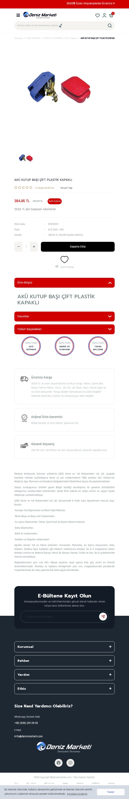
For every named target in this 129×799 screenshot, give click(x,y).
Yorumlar (23, 316)
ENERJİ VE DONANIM (64, 348)
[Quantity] (26, 246)
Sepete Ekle (78, 247)
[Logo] (40, 15)
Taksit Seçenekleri (29, 329)
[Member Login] (104, 15)
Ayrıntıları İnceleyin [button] (77, 793)
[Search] (64, 25)
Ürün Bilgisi (24, 283)
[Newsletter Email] (64, 617)
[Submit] (103, 616)
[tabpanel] (27, 159)
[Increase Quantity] (34, 246)
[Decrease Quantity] (18, 246)
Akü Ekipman (31, 348)
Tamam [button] (110, 792)
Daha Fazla (31, 342)
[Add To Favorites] (64, 259)
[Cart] (111, 15)
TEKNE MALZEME (98, 348)
